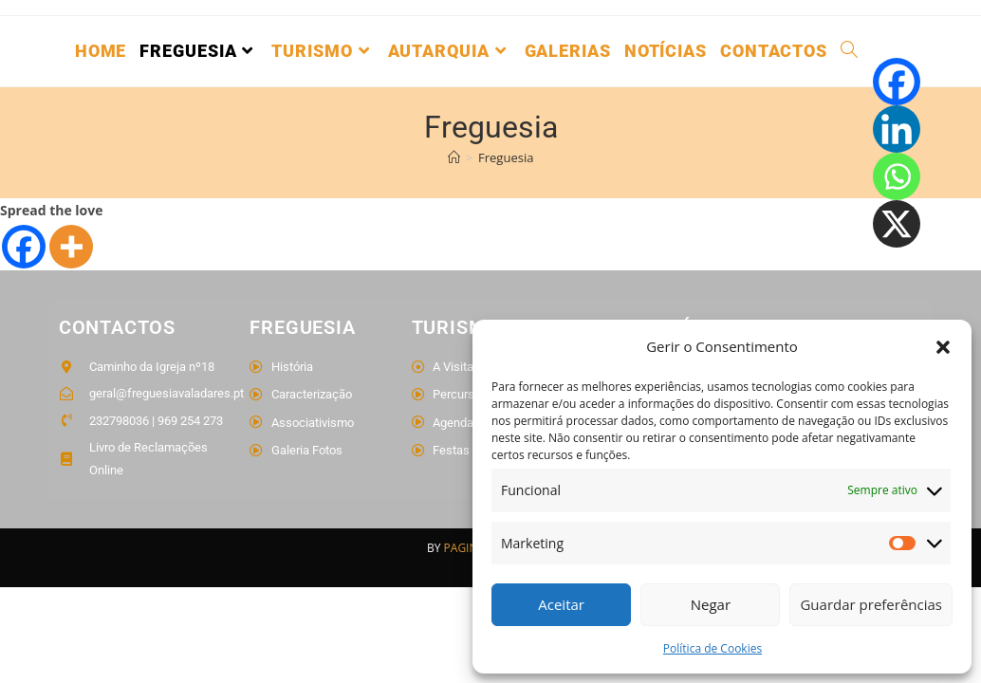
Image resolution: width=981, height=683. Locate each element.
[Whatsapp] (896, 176)
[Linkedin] (896, 129)
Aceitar (561, 604)
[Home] (454, 157)
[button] (943, 347)
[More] (71, 246)
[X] (896, 224)
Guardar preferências (871, 604)
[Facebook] (24, 246)
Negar (711, 604)
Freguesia (505, 157)
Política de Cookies (712, 648)
